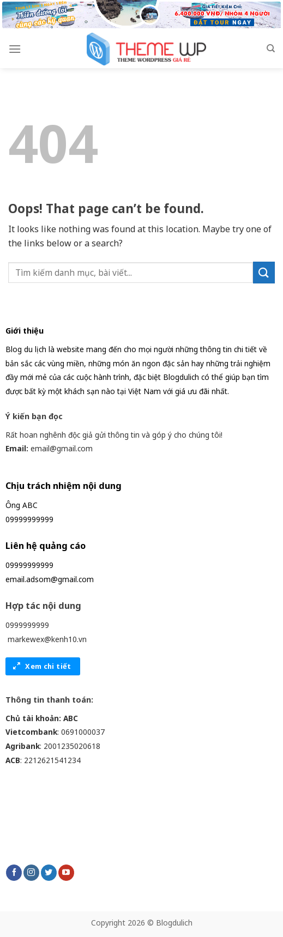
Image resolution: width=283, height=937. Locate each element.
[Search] (271, 48)
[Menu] (14, 48)
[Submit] (264, 272)
